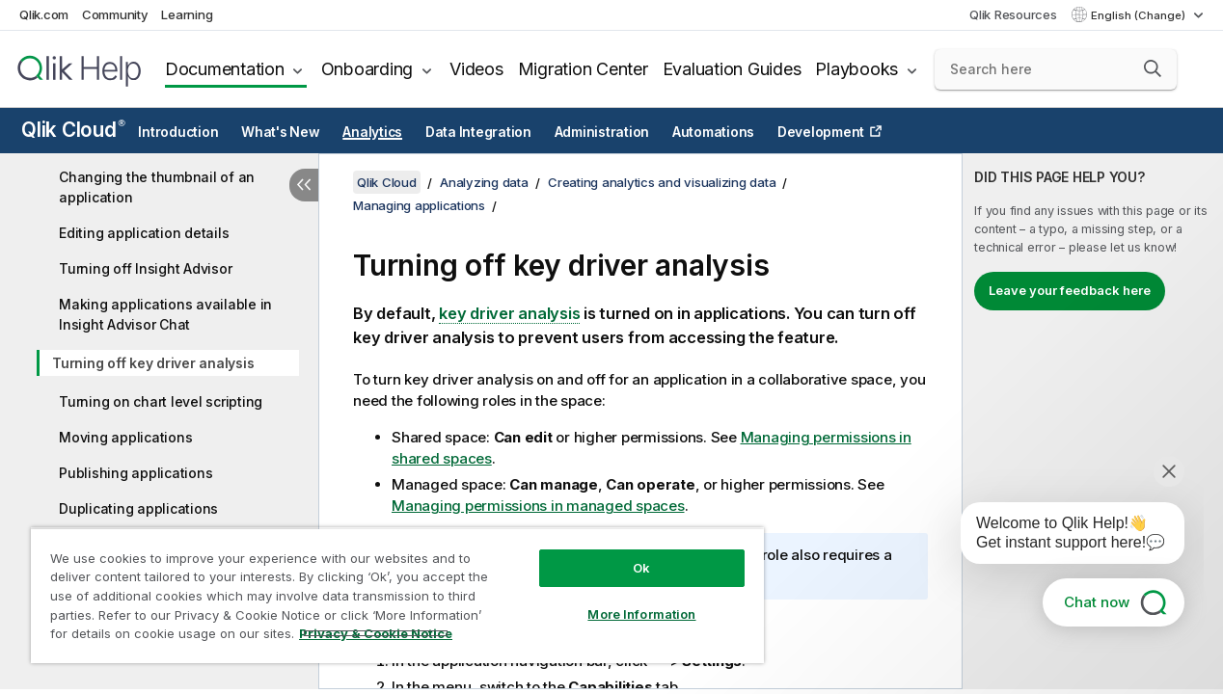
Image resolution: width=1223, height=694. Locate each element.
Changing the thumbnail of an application (157, 187)
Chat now (1096, 602)
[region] (385, 588)
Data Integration (478, 132)
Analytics (372, 132)
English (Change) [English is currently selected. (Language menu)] (1139, 15)
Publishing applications (135, 473)
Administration (602, 132)
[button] (1152, 68)
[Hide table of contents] (303, 185)
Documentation (225, 69)
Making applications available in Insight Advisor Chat (165, 314)
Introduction (178, 132)
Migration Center (583, 69)
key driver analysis (509, 313)
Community (115, 14)
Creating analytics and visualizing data (661, 182)
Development (820, 132)
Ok (622, 553)
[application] (1059, 537)
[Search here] (1056, 69)
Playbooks (856, 69)
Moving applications (125, 437)
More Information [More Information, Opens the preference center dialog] (622, 599)
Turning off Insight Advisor (145, 268)
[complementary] (1093, 421)
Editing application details (144, 233)
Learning (186, 14)
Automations (713, 132)
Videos (476, 69)
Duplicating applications (138, 508)
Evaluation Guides (732, 69)
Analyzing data (484, 182)
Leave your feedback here (1070, 290)
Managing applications (419, 205)
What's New (280, 132)
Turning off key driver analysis (153, 363)
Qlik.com (43, 14)
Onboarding (367, 69)
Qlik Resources (1013, 14)
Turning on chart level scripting (160, 401)
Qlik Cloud (73, 130)
